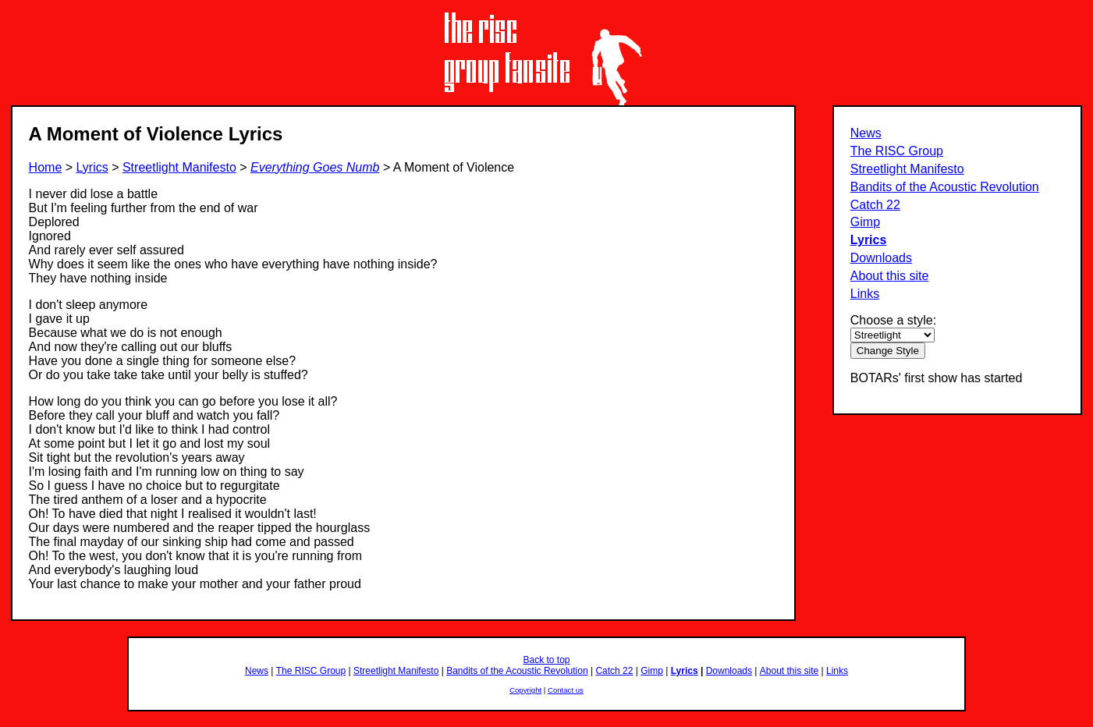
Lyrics (868, 239)
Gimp (865, 222)
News (866, 133)
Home (45, 167)
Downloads (881, 257)
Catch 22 (875, 204)
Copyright (525, 690)
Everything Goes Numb (314, 167)
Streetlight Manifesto (907, 169)
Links (864, 293)
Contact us (566, 690)
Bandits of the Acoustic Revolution (944, 186)
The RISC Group (896, 151)
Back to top (546, 659)
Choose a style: (893, 320)
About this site (889, 275)
